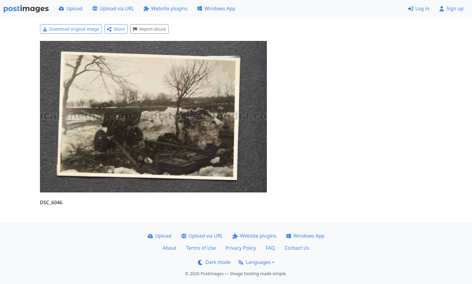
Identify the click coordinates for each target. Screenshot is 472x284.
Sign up (451, 8)
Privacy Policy (240, 248)
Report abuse (149, 29)
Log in (418, 8)
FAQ (270, 248)
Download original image (71, 29)
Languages (254, 262)
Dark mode (214, 262)
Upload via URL (113, 8)
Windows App (216, 8)
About (169, 248)
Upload (71, 8)
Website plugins (165, 8)
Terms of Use (201, 248)
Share (116, 29)
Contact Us (297, 248)
